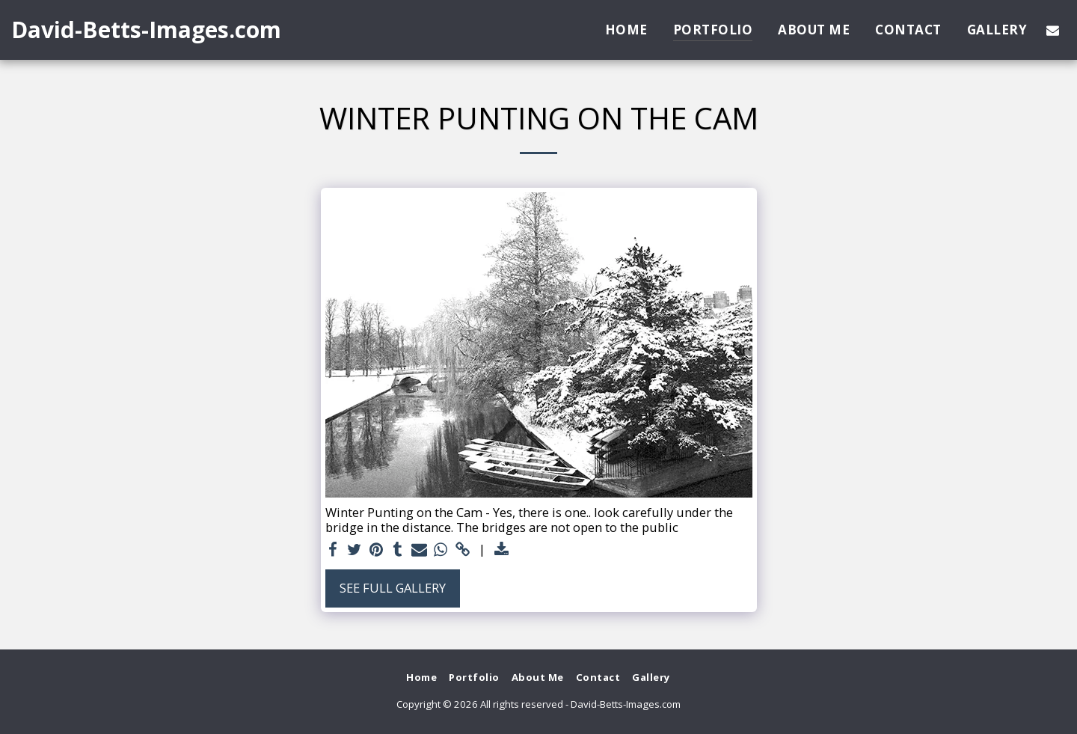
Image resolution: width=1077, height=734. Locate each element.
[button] (1052, 30)
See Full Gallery (393, 587)
